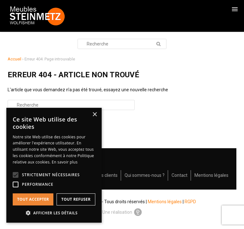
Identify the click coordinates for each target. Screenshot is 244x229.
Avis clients (106, 175)
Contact (179, 175)
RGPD (190, 201)
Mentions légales (211, 175)
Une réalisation (122, 212)
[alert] (54, 165)
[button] (54, 213)
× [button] (94, 114)
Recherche (158, 44)
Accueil (14, 59)
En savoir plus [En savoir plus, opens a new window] (65, 162)
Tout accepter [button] (33, 199)
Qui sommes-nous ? (145, 175)
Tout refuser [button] (76, 199)
